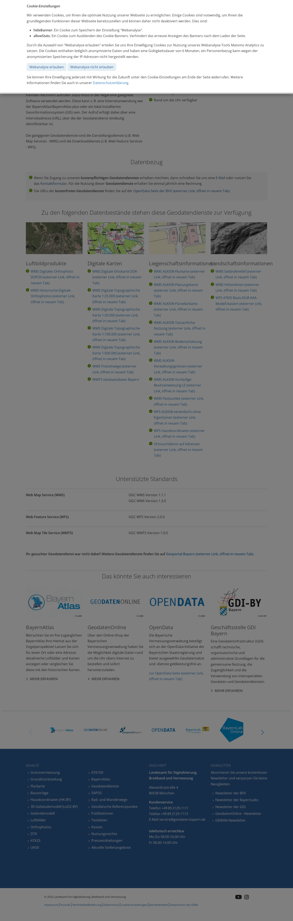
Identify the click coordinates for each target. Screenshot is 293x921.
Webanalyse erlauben (46, 67)
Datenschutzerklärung (110, 82)
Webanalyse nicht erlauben (91, 67)
